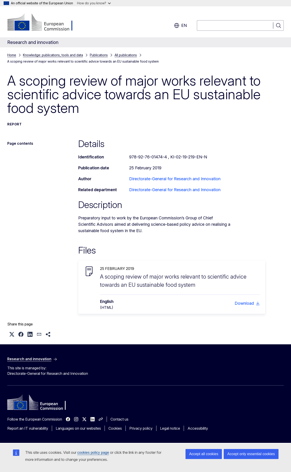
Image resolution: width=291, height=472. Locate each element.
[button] (11, 334)
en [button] (180, 25)
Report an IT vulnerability (27, 428)
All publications (126, 55)
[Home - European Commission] (44, 23)
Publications (99, 55)
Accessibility (198, 428)
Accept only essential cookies (251, 454)
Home (11, 55)
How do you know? (94, 3)
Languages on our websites (78, 428)
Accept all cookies (203, 454)
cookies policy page (93, 452)
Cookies (115, 428)
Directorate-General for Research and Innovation (175, 178)
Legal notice (170, 428)
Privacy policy (141, 428)
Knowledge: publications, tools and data (53, 55)
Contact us (119, 419)
